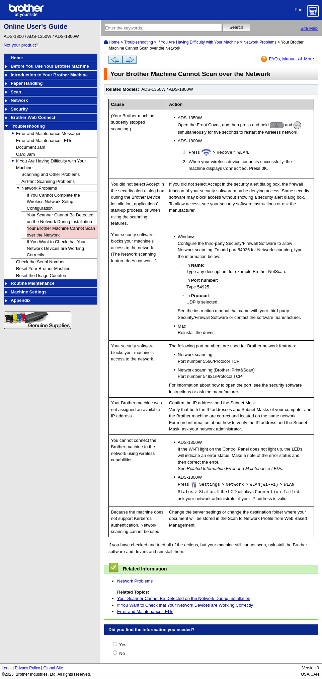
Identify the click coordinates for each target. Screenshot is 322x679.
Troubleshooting (138, 42)
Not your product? (21, 45)
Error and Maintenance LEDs (145, 611)
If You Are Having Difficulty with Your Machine (198, 42)
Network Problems (259, 42)
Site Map (309, 28)
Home (114, 42)
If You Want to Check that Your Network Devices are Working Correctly (185, 605)
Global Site (53, 668)
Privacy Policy (27, 668)
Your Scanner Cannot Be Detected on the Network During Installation (183, 598)
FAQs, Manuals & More (291, 58)
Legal (7, 668)
